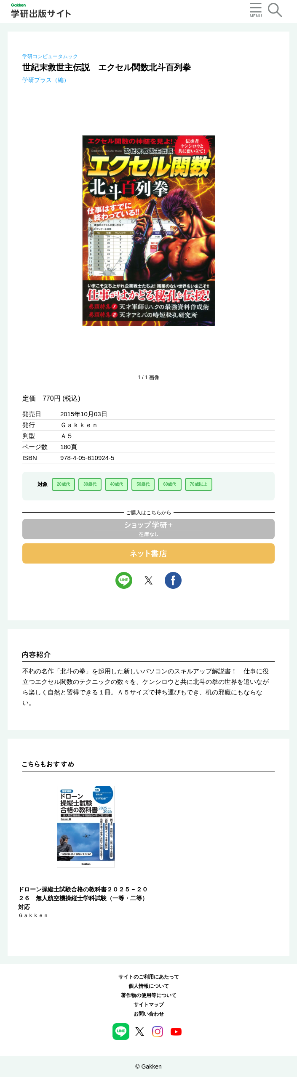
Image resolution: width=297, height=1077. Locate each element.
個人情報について (148, 986)
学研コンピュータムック (50, 56)
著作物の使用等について (149, 995)
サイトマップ (149, 1005)
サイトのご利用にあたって (148, 977)
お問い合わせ (149, 1014)
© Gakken (148, 1066)
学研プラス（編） (46, 80)
